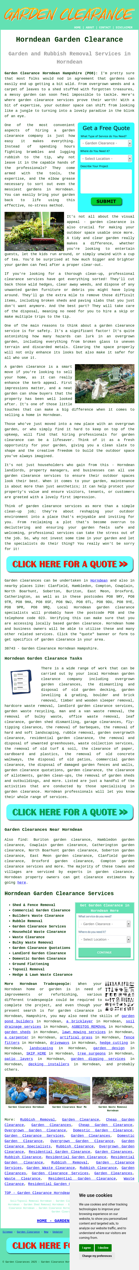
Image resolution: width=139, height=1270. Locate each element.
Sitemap (7, 1232)
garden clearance (76, 1011)
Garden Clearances (51, 1125)
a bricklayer (79, 1021)
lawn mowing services (84, 1032)
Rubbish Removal (37, 1120)
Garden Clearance (80, 1120)
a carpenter (17, 1037)
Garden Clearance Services (34, 1136)
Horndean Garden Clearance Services (59, 894)
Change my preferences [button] (97, 1255)
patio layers (19, 1059)
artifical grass (76, 1037)
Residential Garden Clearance (59, 1152)
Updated (57, 1232)
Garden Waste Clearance (51, 1168)
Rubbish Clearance (75, 1146)
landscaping (41, 1048)
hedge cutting (114, 1043)
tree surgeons (92, 1054)
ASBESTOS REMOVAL (89, 1027)
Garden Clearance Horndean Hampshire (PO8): (51, 73)
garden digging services (98, 1059)
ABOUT (90, 27)
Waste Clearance (22, 1179)
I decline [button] (103, 1247)
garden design (109, 1048)
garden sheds (18, 1032)
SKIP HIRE (36, 1054)
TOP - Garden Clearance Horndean (38, 1193)
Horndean (98, 581)
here (21, 883)
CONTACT (105, 27)
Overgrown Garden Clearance (35, 1130)
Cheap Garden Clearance (105, 1125)
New (46, 1232)
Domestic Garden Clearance (102, 1130)
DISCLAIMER (124, 27)
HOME (77, 27)
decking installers (48, 1064)
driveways (59, 1043)
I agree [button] (86, 1247)
